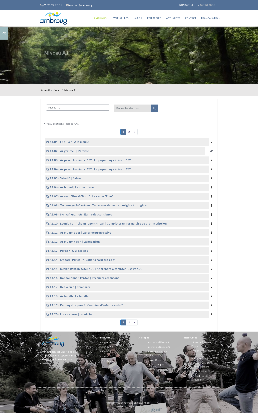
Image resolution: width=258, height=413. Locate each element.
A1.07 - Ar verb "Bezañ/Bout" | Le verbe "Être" (81, 196)
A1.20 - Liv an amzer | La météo (71, 314)
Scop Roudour (200, 371)
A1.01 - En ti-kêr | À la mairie (69, 142)
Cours (57, 90)
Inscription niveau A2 (159, 347)
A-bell (138, 18)
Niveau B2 (107, 356)
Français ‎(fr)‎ (209, 18)
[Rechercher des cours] (132, 108)
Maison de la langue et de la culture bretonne (203, 354)
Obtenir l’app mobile (129, 406)
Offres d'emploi (155, 364)
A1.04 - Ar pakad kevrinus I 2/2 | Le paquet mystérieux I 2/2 (90, 169)
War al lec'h (121, 18)
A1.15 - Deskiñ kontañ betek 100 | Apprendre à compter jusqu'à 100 (96, 269)
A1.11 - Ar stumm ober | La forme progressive (80, 232)
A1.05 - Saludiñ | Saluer (66, 178)
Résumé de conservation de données (129, 402)
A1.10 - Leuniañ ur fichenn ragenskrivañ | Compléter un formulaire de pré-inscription (108, 223)
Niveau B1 (107, 351)
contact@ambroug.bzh (81, 5)
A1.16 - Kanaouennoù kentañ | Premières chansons (84, 278)
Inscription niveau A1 (159, 342)
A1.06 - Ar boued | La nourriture (72, 187)
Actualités (173, 18)
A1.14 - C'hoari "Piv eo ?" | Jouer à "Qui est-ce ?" (82, 259)
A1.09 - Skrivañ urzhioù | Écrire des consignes (81, 214)
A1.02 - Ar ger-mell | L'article (69, 151)
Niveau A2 (107, 347)
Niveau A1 (70, 90)
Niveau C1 (107, 360)
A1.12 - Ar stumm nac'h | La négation (75, 241)
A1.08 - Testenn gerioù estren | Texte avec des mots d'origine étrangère (98, 205)
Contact (190, 18)
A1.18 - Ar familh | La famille (69, 296)
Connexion (207, 5)
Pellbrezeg (154, 18)
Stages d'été (154, 360)
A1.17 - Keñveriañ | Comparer (70, 287)
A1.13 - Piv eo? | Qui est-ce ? (69, 250)
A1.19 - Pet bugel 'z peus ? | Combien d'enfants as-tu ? (86, 305)
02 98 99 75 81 (51, 5)
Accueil (45, 90)
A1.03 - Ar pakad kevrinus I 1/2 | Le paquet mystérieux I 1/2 (90, 160)
